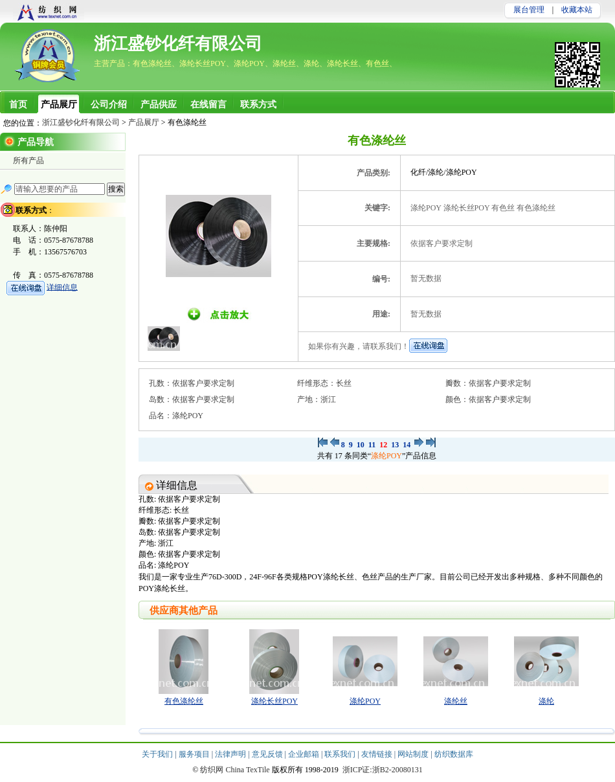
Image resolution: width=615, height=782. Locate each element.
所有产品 (28, 160)
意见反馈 (268, 754)
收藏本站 (576, 9)
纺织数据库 (453, 754)
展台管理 (528, 9)
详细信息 (62, 286)
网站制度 (413, 754)
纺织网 (211, 769)
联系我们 (340, 754)
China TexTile (247, 769)
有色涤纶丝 (183, 701)
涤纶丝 (455, 701)
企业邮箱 (304, 754)
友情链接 (377, 754)
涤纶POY (386, 455)
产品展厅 (143, 122)
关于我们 (158, 754)
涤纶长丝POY (274, 701)
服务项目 (195, 754)
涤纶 (546, 701)
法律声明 (231, 754)
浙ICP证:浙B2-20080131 (382, 769)
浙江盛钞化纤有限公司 (178, 43)
